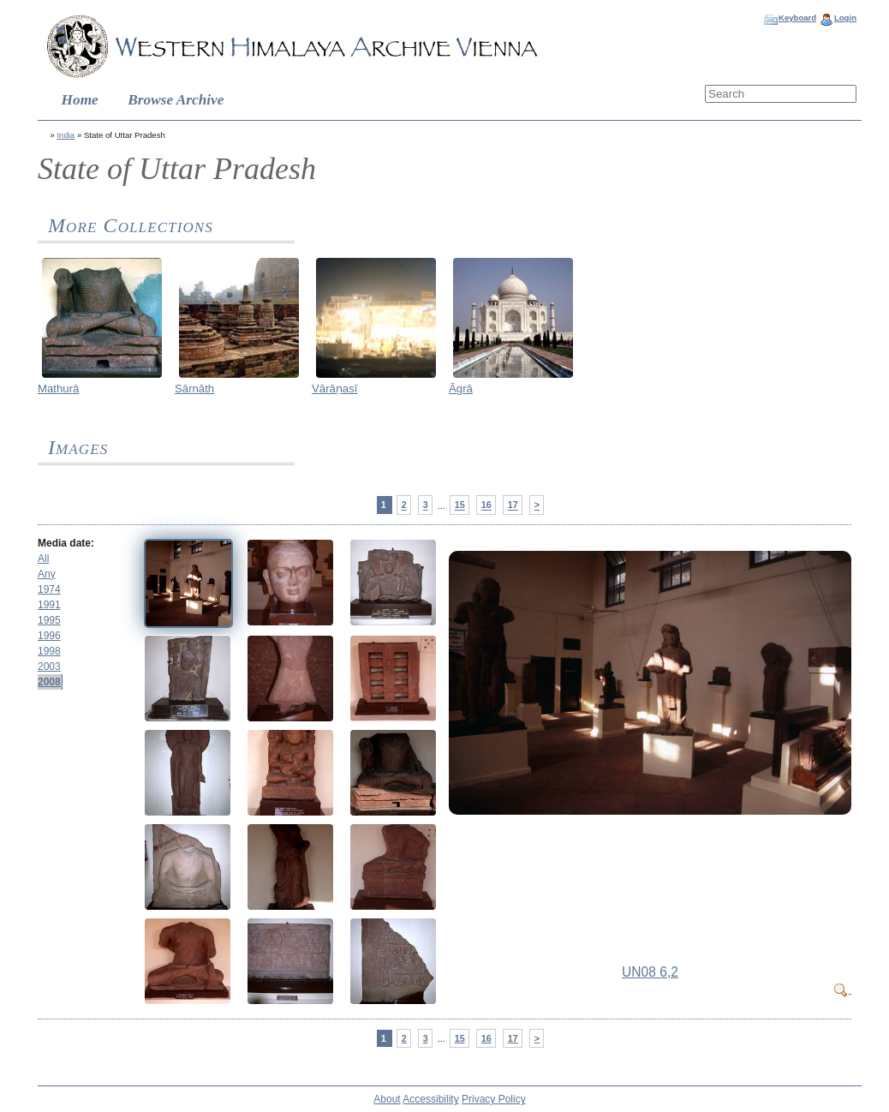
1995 (49, 620)
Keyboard (797, 17)
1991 (49, 605)
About (386, 1099)
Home (80, 100)
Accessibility (430, 1099)
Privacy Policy (494, 1099)
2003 (49, 667)
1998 (49, 651)
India (66, 135)
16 (486, 505)
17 (513, 505)
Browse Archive (176, 100)
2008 (49, 682)
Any (47, 574)
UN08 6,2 (650, 972)
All (43, 559)
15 (460, 505)
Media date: (66, 543)
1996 (49, 636)
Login (845, 17)
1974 (49, 589)
